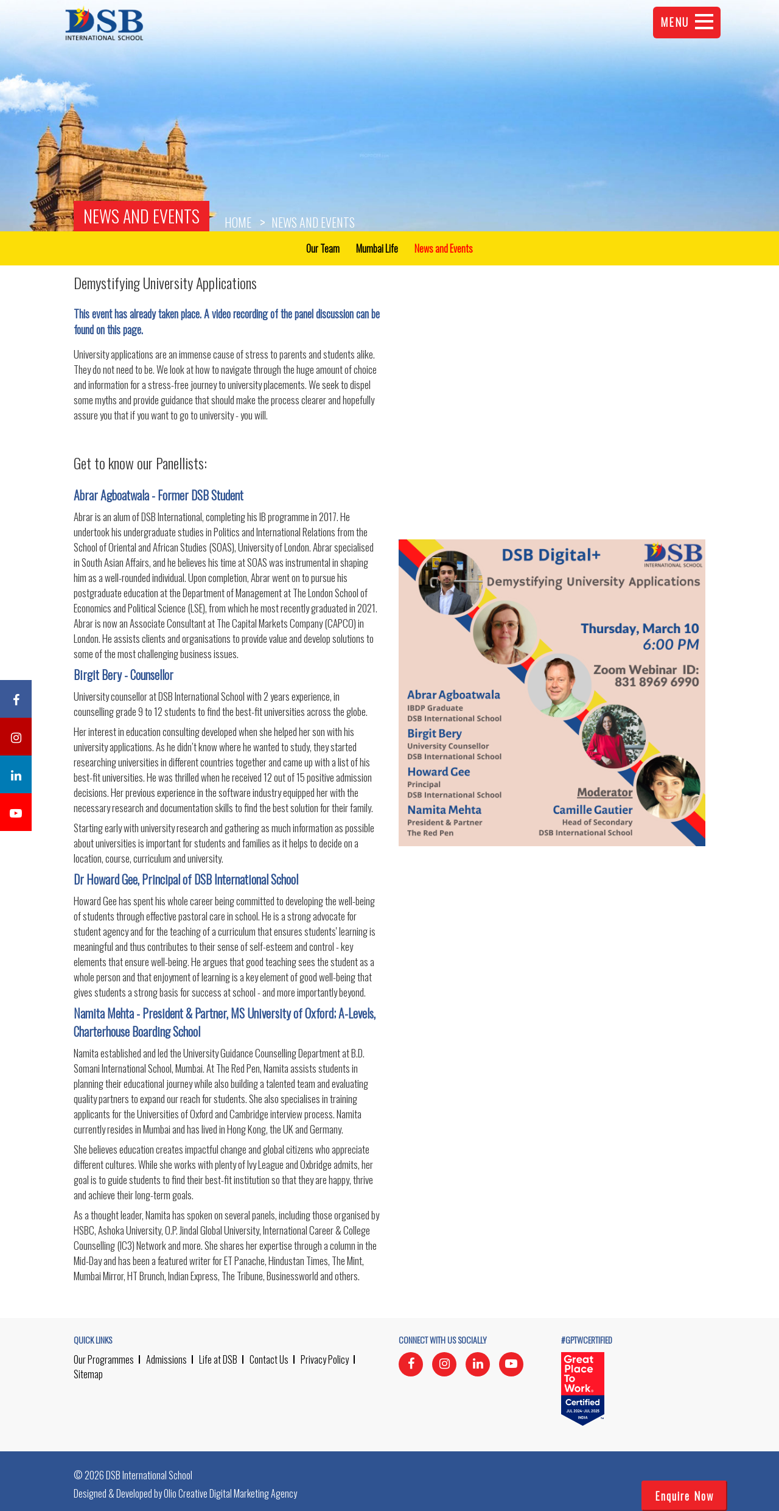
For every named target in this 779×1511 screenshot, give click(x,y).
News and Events (141, 215)
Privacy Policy (325, 1359)
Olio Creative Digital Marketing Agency (230, 1493)
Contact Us (269, 1359)
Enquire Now (684, 1496)
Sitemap (88, 1374)
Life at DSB (218, 1359)
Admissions (166, 1359)
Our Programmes (104, 1359)
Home (238, 222)
